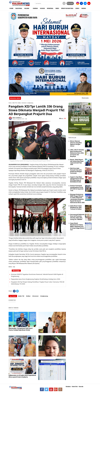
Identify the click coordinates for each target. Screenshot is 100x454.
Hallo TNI (14, 103)
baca (61, 118)
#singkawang (44, 296)
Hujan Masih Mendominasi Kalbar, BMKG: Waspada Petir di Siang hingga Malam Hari (77, 226)
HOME (11, 8)
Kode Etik (75, 386)
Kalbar (19, 103)
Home (10, 103)
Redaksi (68, 386)
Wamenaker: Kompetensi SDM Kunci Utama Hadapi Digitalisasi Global (21, 329)
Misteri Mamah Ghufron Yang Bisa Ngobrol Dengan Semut (76, 143)
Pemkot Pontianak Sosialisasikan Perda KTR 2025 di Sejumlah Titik (76, 188)
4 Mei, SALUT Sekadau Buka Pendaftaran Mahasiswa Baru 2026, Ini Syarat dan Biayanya (77, 153)
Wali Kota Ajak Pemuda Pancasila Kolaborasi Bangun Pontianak (76, 170)
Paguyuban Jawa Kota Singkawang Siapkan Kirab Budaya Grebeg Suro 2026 (35, 279)
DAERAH (35, 8)
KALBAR (26, 8)
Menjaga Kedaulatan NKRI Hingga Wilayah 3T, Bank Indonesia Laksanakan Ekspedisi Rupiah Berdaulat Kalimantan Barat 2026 (77, 198)
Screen (70, 3)
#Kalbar (28, 296)
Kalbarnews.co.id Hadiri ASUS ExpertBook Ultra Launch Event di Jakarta (22, 376)
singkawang (30, 103)
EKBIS (57, 8)
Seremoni (24, 103)
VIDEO (77, 8)
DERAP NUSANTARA (67, 8)
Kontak (81, 386)
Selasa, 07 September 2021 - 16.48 (19, 118)
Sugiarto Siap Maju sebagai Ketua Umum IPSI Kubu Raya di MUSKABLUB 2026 (77, 179)
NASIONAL (18, 8)
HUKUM (42, 8)
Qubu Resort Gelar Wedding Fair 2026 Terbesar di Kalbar (76, 207)
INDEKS (83, 8)
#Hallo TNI (21, 296)
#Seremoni (35, 296)
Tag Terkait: (12, 296)
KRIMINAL (50, 8)
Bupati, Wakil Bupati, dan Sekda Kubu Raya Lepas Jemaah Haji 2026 (76, 162)
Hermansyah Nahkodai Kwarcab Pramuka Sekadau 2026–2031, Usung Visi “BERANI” (77, 217)
